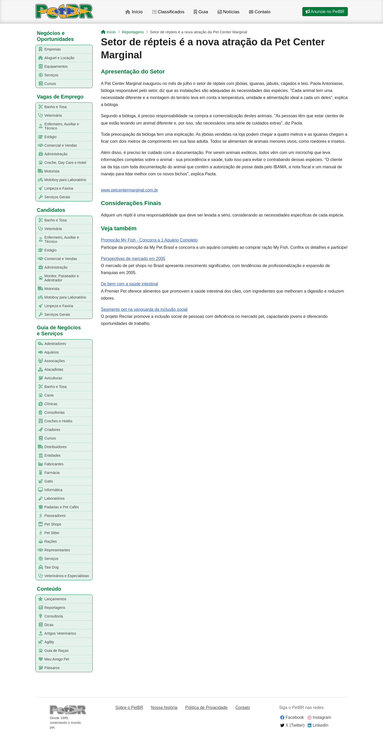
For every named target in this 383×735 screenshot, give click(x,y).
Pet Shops (48, 524)
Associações (50, 361)
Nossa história (164, 707)
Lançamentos (51, 599)
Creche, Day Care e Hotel (61, 162)
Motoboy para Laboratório (61, 180)
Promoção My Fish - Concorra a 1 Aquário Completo (149, 240)
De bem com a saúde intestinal (129, 284)
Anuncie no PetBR (324, 12)
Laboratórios (50, 498)
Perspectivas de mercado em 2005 (133, 258)
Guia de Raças (52, 650)
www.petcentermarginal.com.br (129, 190)
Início (136, 12)
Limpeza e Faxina (54, 188)
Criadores (48, 430)
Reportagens (50, 608)
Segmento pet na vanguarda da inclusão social (144, 309)
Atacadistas (49, 369)
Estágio (46, 137)
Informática (49, 490)
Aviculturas (49, 378)
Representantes (53, 550)
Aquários (47, 352)
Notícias (231, 12)
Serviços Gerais (53, 197)
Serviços (47, 75)
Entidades (48, 455)
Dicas (45, 625)
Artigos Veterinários (56, 633)
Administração (52, 154)
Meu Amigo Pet (52, 659)
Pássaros (48, 668)
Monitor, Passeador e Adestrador (57, 278)
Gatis (44, 481)
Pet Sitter (48, 533)
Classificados (170, 12)
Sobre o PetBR (129, 707)
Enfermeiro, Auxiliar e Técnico (57, 126)
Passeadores (51, 516)
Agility (45, 642)
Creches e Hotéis (54, 421)
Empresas (48, 49)
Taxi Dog (47, 567)
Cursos (46, 84)
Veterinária (49, 115)
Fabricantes (50, 464)
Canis (45, 395)
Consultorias (50, 412)
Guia (203, 12)
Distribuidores (51, 447)
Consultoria (49, 616)
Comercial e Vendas (56, 145)
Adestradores (51, 344)
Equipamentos (52, 66)
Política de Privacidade (206, 707)
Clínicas (47, 404)
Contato (263, 12)
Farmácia (48, 473)
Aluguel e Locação (55, 58)
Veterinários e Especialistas (62, 576)
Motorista (48, 171)
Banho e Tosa (51, 107)
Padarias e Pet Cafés (57, 507)
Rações (46, 541)
